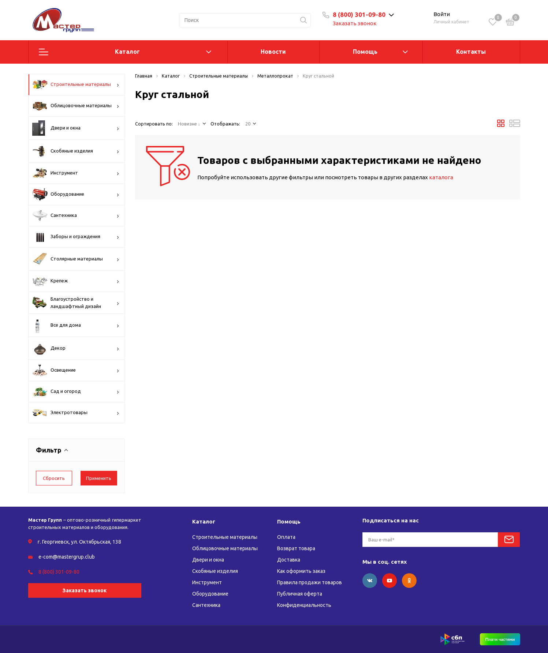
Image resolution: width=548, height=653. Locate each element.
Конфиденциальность (304, 605)
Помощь (365, 51)
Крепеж (75, 281)
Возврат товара (296, 548)
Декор (75, 348)
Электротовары (75, 413)
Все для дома (75, 325)
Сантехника (75, 215)
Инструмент (75, 173)
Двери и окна (75, 128)
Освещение (75, 370)
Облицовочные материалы (75, 106)
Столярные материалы (75, 259)
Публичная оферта (299, 594)
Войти (441, 14)
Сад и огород (75, 392)
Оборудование (75, 194)
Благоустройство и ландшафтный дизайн (75, 302)
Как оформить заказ (301, 571)
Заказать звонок (355, 23)
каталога (441, 177)
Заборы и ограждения (75, 237)
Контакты (471, 51)
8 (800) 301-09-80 (359, 14)
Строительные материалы (75, 84)
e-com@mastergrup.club (66, 557)
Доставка (288, 560)
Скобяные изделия (75, 151)
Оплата (286, 537)
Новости (273, 51)
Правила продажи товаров (309, 582)
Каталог (127, 51)
